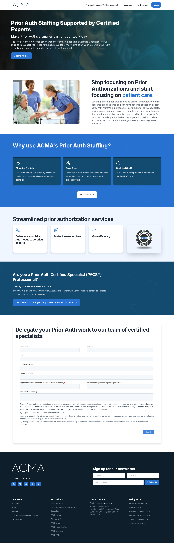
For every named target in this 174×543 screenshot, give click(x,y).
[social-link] (13, 484)
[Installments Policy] (146, 523)
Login (156, 5)
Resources (128, 5)
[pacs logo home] (48, 467)
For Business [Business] (143, 5)
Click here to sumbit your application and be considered (46, 302)
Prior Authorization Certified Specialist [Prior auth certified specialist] (103, 5)
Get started (21, 55)
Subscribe (151, 482)
